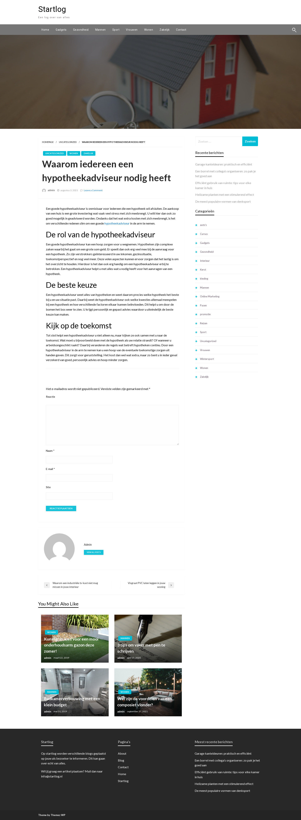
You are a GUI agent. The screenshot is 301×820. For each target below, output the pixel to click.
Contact (181, 29)
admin (51, 190)
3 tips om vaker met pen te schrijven (141, 647)
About (122, 753)
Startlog (52, 9)
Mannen (100, 29)
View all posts (94, 552)
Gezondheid (81, 29)
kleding (204, 278)
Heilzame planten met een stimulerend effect (224, 194)
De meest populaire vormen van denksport (223, 201)
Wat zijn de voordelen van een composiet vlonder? (144, 701)
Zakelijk (165, 29)
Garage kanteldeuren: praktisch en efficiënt (223, 164)
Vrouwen (132, 29)
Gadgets (61, 29)
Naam (50, 450)
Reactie (50, 396)
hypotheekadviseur (117, 223)
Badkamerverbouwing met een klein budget (72, 701)
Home (45, 29)
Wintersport (207, 358)
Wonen (148, 29)
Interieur (205, 260)
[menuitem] (45, 30)
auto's (203, 224)
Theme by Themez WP (51, 815)
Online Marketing (209, 296)
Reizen (203, 323)
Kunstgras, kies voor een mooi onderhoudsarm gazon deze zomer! (71, 645)
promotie (205, 314)
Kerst (203, 269)
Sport (116, 29)
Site (48, 487)
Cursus (204, 233)
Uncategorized (68, 142)
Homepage (48, 142)
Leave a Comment (93, 190)
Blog (121, 760)
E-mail (50, 468)
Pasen (203, 305)
